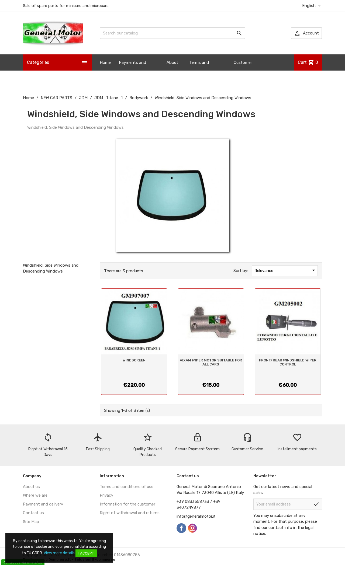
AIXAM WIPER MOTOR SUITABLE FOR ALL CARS (211, 362)
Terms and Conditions (199, 70)
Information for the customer (127, 504)
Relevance (285, 270)
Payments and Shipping (132, 70)
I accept (86, 553)
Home (105, 62)
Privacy (106, 495)
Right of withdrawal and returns (130, 512)
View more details (59, 553)
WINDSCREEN (134, 360)
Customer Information (245, 70)
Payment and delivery (43, 504)
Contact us (33, 512)
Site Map (31, 521)
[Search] (172, 33)
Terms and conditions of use (126, 486)
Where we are (35, 495)
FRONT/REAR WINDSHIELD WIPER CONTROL (287, 362)
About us (172, 70)
